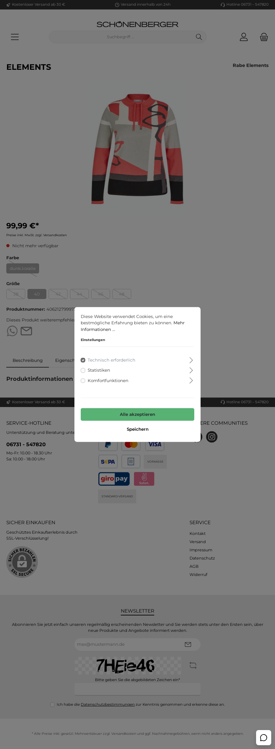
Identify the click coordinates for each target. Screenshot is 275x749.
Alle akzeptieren (137, 414)
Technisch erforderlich (111, 360)
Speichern (138, 429)
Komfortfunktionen (108, 380)
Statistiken (99, 370)
